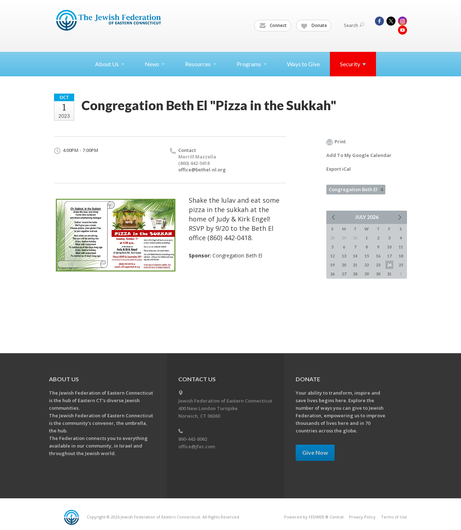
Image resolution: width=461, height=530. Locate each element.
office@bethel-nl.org (202, 169)
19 (332, 264)
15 (366, 255)
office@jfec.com (196, 446)
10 (389, 246)
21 (355, 264)
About (110, 63)
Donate (314, 25)
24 (389, 264)
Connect (273, 25)
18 (401, 255)
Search (354, 25)
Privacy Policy (362, 517)
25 (401, 264)
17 (389, 255)
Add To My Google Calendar (358, 155)
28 (355, 273)
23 (378, 264)
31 (389, 273)
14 (355, 255)
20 (344, 264)
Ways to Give (303, 63)
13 (344, 255)
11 (401, 246)
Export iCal (338, 169)
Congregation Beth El (356, 189)
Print (336, 141)
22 (366, 264)
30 (378, 273)
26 (332, 273)
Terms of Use (394, 517)
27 (344, 273)
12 (332, 255)
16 (378, 255)
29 (366, 273)
